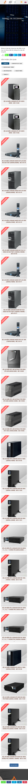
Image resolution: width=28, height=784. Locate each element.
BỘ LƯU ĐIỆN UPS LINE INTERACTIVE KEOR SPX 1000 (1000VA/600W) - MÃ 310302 (14, 430)
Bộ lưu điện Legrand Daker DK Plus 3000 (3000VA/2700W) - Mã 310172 (14, 221)
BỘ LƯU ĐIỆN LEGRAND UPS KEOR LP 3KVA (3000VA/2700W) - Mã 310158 (14, 668)
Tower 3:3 (6, 74)
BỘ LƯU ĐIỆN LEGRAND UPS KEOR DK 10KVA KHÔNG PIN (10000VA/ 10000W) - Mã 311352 (14, 757)
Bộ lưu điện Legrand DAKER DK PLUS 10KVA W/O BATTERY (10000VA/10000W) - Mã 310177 (14, 311)
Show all (6, 63)
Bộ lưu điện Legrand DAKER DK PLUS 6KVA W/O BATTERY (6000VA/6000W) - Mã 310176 (14, 161)
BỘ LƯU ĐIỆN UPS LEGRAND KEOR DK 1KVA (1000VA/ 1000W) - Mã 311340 (14, 578)
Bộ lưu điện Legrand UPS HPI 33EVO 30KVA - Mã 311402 (14, 132)
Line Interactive (7, 70)
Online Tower (18, 70)
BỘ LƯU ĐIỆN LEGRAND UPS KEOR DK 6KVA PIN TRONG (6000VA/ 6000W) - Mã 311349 (14, 698)
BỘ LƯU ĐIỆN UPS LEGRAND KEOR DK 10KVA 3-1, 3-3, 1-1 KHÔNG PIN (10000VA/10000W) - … (14, 639)
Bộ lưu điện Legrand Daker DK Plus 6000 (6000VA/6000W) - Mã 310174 (14, 191)
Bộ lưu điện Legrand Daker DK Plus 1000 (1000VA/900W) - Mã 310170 (14, 340)
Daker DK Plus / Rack (17, 63)
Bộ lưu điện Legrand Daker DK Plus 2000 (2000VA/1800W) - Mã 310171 (14, 281)
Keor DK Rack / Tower (9, 67)
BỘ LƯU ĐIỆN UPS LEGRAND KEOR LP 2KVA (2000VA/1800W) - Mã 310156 (14, 459)
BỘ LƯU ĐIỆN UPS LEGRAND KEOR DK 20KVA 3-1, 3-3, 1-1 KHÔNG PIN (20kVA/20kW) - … (14, 549)
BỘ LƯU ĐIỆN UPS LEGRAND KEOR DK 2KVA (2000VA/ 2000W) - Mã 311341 (14, 519)
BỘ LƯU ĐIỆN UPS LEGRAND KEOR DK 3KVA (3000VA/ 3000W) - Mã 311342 (14, 489)
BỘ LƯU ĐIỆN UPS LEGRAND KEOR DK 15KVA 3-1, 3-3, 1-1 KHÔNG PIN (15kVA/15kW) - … (14, 608)
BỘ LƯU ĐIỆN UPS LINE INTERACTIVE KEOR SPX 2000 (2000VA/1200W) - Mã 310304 (14, 400)
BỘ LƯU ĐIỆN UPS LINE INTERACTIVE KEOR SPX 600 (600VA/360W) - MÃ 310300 (14, 370)
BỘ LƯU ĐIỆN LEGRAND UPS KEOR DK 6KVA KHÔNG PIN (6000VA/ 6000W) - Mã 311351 (14, 727)
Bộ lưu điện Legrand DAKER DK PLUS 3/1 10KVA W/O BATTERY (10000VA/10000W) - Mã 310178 (14, 251)
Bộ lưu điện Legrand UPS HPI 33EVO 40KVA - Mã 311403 (14, 102)
